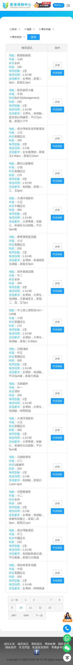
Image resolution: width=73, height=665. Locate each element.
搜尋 (33, 37)
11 (30, 607)
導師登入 (58, 5)
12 (40, 607)
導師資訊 (36, 643)
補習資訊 (23, 643)
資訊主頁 (9, 643)
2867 (14, 615)
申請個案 (57, 72)
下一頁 (39, 615)
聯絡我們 (10, 647)
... (42, 600)
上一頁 (14, 600)
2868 (26, 615)
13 (49, 607)
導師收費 (50, 643)
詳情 (57, 65)
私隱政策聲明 (40, 647)
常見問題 (24, 647)
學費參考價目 (59, 647)
